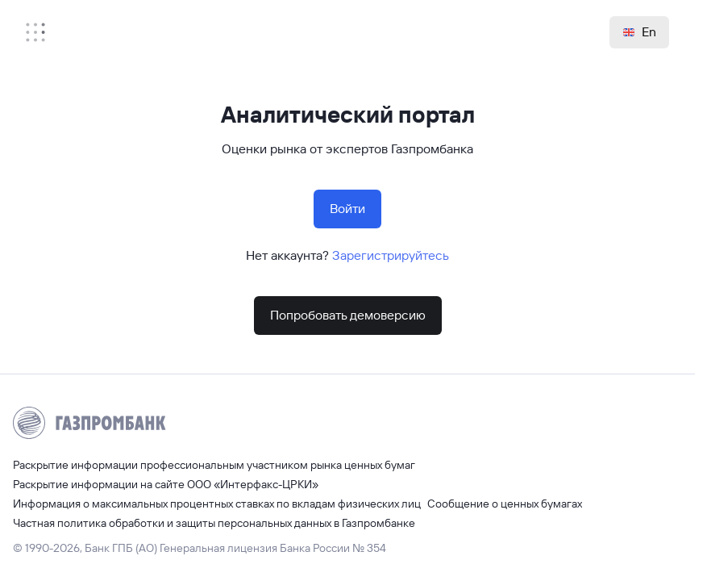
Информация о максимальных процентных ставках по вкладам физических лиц (217, 503)
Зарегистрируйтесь (390, 255)
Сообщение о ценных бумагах (504, 503)
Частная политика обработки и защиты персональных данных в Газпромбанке (214, 522)
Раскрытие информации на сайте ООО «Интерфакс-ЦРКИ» (165, 484)
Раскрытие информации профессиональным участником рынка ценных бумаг (214, 464)
